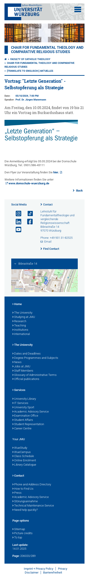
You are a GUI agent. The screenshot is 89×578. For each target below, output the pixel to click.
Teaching (19, 326)
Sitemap (18, 529)
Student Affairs (22, 420)
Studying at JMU (23, 317)
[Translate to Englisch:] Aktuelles (30, 70)
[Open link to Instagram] (16, 214)
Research (19, 321)
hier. (56, 172)
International (21, 334)
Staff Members (22, 371)
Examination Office (25, 416)
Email (47, 241)
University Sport (23, 408)
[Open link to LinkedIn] (16, 222)
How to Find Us (22, 489)
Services (18, 390)
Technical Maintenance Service (33, 506)
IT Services (20, 403)
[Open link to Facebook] (28, 222)
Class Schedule (23, 456)
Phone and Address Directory (31, 485)
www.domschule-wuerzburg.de (29, 183)
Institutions (20, 330)
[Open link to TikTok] (28, 214)
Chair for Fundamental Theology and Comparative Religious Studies (47, 50)
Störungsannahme (25, 502)
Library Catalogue (24, 465)
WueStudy (19, 448)
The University (22, 313)
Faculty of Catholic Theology (30, 59)
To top (17, 538)
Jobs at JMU (21, 367)
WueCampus (21, 452)
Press (17, 493)
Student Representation (28, 424)
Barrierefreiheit (52, 572)
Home (17, 304)
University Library (24, 399)
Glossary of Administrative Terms (34, 375)
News (17, 362)
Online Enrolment (24, 461)
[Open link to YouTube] (16, 230)
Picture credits (22, 533)
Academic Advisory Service (30, 412)
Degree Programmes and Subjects (35, 358)
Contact (48, 204)
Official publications (25, 379)
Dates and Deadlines (26, 354)
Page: (16, 556)
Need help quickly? (25, 510)
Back (79, 190)
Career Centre (21, 429)
